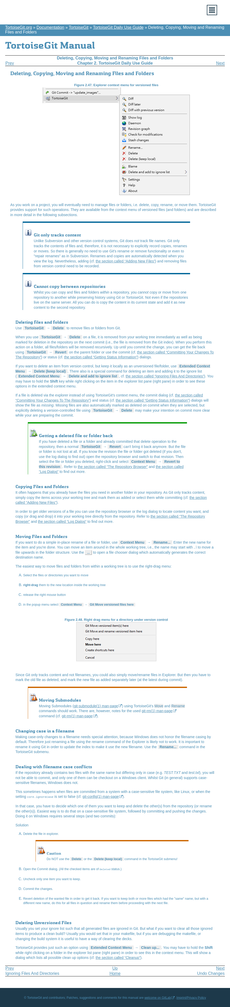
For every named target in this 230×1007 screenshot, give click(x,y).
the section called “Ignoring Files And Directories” (165, 376)
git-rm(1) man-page (157, 711)
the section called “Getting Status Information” (100, 357)
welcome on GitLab (157, 997)
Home (115, 972)
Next (220, 63)
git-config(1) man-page (100, 796)
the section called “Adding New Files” (125, 261)
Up (114, 967)
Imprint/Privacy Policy (191, 997)
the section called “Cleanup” (118, 957)
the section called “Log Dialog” (62, 521)
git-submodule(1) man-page (96, 706)
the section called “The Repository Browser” (113, 467)
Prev (9, 63)
